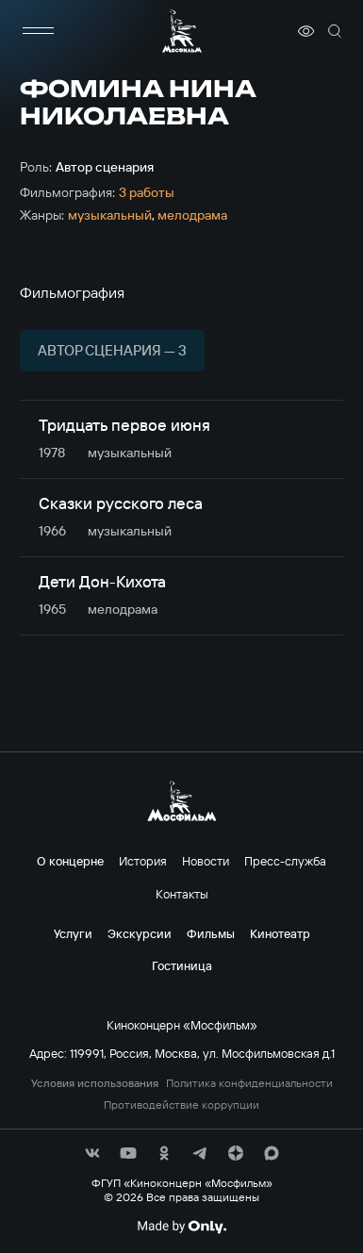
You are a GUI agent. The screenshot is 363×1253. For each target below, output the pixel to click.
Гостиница (182, 965)
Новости (205, 860)
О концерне (70, 860)
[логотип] (182, 31)
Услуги (73, 933)
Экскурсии (139, 933)
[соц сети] (92, 1153)
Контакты (182, 893)
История (143, 860)
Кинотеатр (280, 933)
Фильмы (211, 933)
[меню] (39, 31)
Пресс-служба (285, 860)
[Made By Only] (181, 1226)
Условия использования (94, 1083)
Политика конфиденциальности (249, 1083)
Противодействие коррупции (181, 1105)
